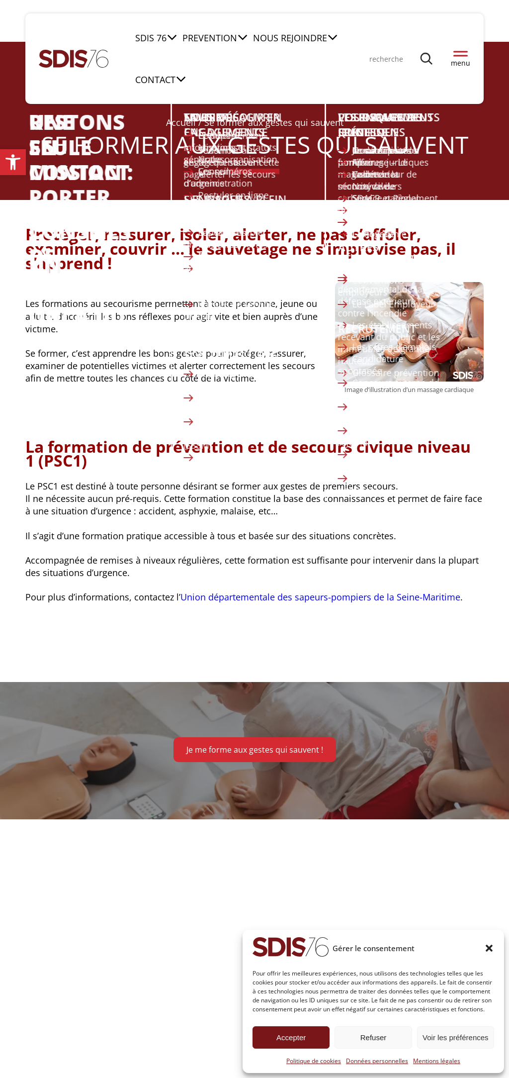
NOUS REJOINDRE (290, 38)
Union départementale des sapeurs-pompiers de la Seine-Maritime (320, 597)
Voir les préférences (456, 1037)
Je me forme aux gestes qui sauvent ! (254, 749)
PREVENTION (209, 38)
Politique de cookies (313, 1061)
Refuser (373, 1037)
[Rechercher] (427, 58)
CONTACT (155, 80)
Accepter (291, 1037)
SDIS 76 (151, 38)
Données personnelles (377, 1061)
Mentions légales (436, 1061)
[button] (13, 162)
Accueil (181, 122)
